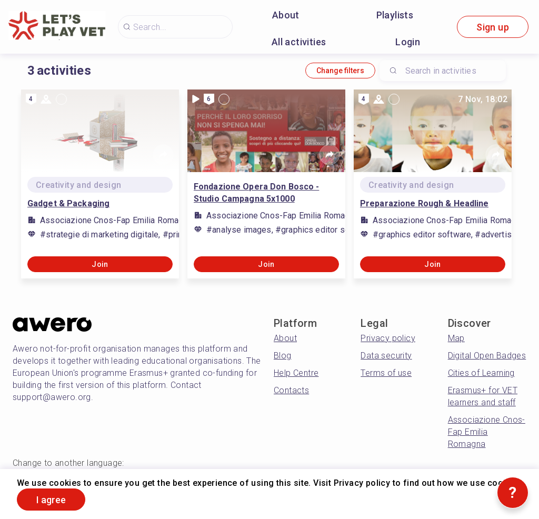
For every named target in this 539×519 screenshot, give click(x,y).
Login (407, 41)
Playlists (395, 15)
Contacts (291, 390)
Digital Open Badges (487, 356)
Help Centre (296, 373)
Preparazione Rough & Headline (424, 203)
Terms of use (386, 373)
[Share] (163, 154)
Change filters (340, 70)
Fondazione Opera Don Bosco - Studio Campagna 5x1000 (256, 193)
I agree (51, 499)
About (286, 15)
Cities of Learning (481, 373)
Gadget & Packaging (68, 203)
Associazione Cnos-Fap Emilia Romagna (486, 432)
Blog (283, 356)
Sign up (492, 27)
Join (100, 264)
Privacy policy (388, 338)
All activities (299, 41)
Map (456, 338)
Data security (386, 356)
